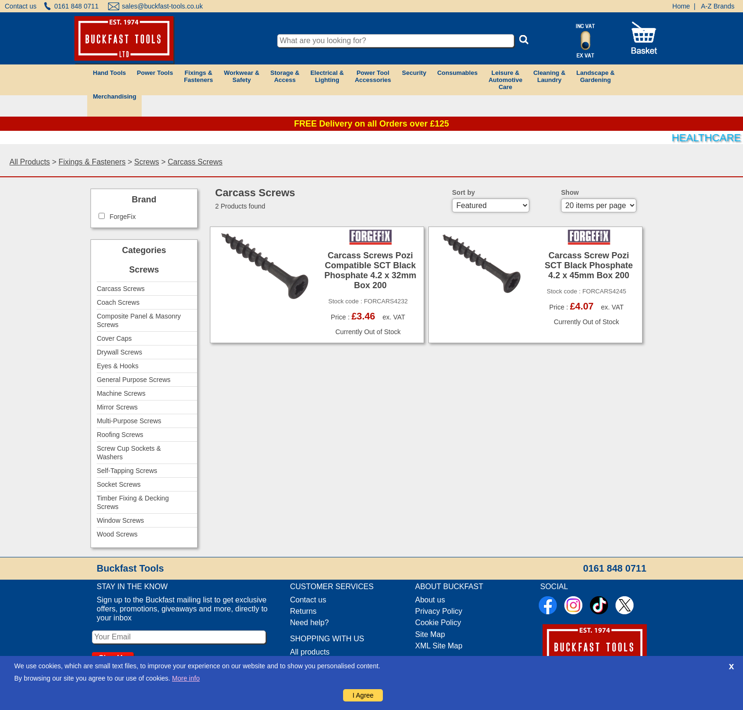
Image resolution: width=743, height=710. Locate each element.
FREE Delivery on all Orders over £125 (371, 123)
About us (430, 600)
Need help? (309, 623)
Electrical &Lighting (327, 76)
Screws (146, 162)
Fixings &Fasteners (198, 76)
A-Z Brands (717, 6)
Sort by (463, 192)
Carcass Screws (195, 162)
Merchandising (114, 96)
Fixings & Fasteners (92, 162)
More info (185, 678)
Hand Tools (109, 72)
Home (681, 6)
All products (310, 652)
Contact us (20, 6)
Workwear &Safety (242, 76)
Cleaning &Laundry (549, 76)
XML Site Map (438, 646)
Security (414, 72)
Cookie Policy (438, 623)
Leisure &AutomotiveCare (506, 80)
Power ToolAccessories (373, 76)
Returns (303, 611)
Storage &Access (284, 76)
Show (570, 192)
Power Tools (155, 72)
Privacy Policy (438, 611)
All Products (29, 162)
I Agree (363, 695)
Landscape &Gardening (595, 76)
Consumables (457, 72)
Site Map (430, 634)
